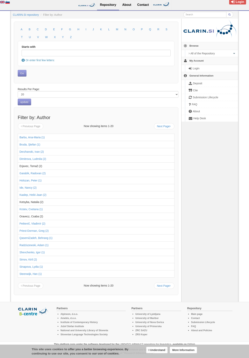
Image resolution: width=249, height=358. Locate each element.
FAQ (193, 326)
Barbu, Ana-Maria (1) (32, 137)
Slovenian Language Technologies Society (84, 334)
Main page (197, 314)
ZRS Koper (141, 334)
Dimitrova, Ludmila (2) (32, 158)
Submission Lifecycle (203, 322)
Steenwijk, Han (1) (30, 273)
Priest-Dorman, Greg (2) (34, 230)
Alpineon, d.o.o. (69, 314)
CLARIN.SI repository (26, 14)
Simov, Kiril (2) (28, 259)
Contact (195, 318)
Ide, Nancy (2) (28, 187)
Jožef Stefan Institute (72, 326)
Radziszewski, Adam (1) (33, 245)
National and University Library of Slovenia (84, 330)
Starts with (29, 46)
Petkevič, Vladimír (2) (32, 223)
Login (237, 1)
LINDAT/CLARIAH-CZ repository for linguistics (145, 344)
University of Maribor (147, 318)
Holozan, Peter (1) (30, 180)
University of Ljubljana (147, 314)
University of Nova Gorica (149, 322)
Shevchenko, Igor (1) (32, 252)
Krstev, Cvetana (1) (31, 209)
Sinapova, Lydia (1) (31, 266)
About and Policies (201, 330)
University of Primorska (148, 326)
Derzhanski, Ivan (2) (31, 151)
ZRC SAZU (141, 330)
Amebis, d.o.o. (68, 318)
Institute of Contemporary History (79, 322)
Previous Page (30, 126)
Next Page (164, 126)
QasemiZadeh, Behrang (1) (36, 238)
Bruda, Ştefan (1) (29, 144)
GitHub (191, 344)
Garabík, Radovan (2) (32, 173)
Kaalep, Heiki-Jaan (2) (32, 194)
